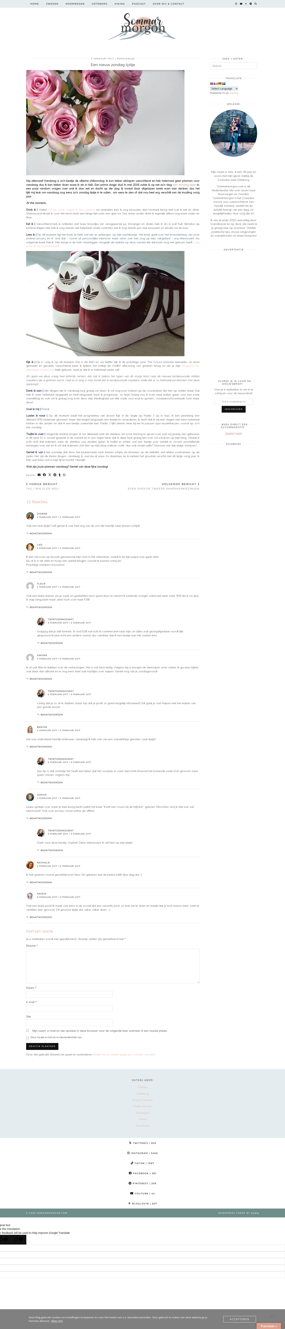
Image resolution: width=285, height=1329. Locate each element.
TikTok (142, 1163)
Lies (40, 544)
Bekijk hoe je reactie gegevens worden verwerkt (124, 1054)
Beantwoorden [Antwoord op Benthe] (41, 746)
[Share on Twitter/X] (50, 475)
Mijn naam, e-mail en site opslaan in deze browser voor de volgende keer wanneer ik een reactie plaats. (100, 1031)
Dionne (42, 513)
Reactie (32, 945)
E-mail (31, 1002)
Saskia (41, 893)
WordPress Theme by (238, 1213)
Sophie (42, 794)
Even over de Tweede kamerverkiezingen (164, 486)
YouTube (142, 1193)
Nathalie (43, 862)
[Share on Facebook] (44, 475)
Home (34, 3)
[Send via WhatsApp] (64, 475)
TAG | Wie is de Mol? (43, 486)
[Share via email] (39, 475)
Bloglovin (142, 1203)
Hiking (120, 3)
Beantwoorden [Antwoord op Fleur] (41, 607)
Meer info (57, 1321)
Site (28, 1016)
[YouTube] (241, 4)
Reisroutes (142, 1113)
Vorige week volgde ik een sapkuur (72, 209)
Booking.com (233, 433)
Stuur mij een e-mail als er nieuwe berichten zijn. (56, 1037)
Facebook (142, 1173)
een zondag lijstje (184, 185)
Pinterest (143, 1183)
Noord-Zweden (142, 1100)
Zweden (52, 3)
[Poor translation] (18, 1239)
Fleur (41, 583)
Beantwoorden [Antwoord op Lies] (41, 572)
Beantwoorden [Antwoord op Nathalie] (41, 882)
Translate (230, 93)
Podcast (139, 3)
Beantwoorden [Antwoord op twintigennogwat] (52, 643)
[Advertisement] (233, 312)
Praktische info (142, 1106)
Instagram (142, 1153)
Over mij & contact (168, 3)
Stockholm (142, 1125)
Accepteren (239, 1319)
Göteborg (99, 3)
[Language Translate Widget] (224, 88)
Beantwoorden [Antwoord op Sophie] (41, 818)
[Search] (256, 4)
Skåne (143, 1119)
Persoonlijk (126, 58)
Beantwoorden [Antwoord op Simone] (41, 678)
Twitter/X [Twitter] (142, 1143)
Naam (31, 988)
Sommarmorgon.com (52, 1213)
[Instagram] (236, 4)
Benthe (42, 727)
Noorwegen (75, 3)
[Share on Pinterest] (55, 475)
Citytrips (142, 1087)
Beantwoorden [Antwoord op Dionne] (41, 533)
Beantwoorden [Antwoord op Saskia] (41, 917)
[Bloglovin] (246, 4)
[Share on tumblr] (60, 475)
